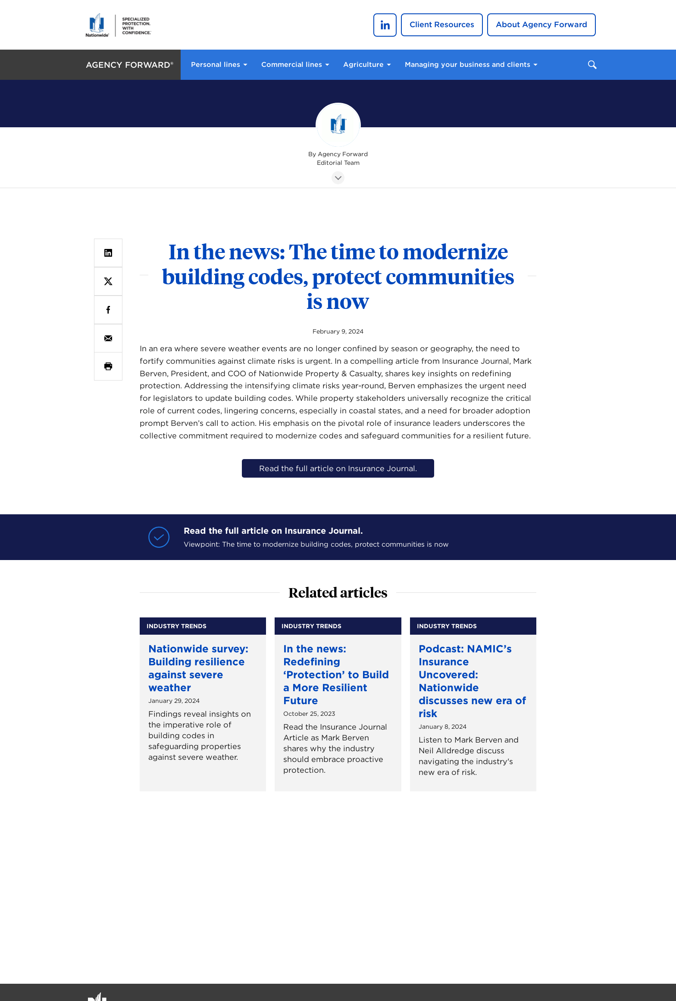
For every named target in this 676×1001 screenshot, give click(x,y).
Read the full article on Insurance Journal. (338, 468)
